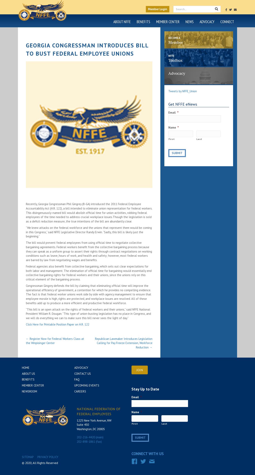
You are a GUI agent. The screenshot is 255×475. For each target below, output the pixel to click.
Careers (80, 391)
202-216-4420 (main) (90, 437)
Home (25, 368)
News (189, 21)
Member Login (157, 9)
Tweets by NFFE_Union (182, 91)
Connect (227, 21)
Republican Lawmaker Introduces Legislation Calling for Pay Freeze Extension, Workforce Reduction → (123, 343)
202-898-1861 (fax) (89, 442)
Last (199, 139)
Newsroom (29, 391)
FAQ (76, 379)
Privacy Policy (47, 457)
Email (173, 112)
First (172, 139)
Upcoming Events (86, 385)
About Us (28, 374)
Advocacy (207, 21)
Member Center (167, 21)
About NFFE (122, 21)
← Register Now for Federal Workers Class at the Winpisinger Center (55, 341)
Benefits (143, 21)
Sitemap (28, 457)
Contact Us (82, 374)
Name (173, 127)
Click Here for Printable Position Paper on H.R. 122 (57, 324)
